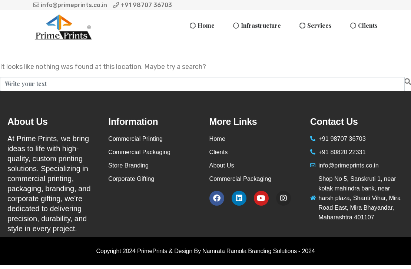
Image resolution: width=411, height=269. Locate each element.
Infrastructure (261, 25)
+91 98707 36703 (142, 5)
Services (319, 25)
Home (206, 25)
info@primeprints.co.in (70, 5)
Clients (368, 25)
